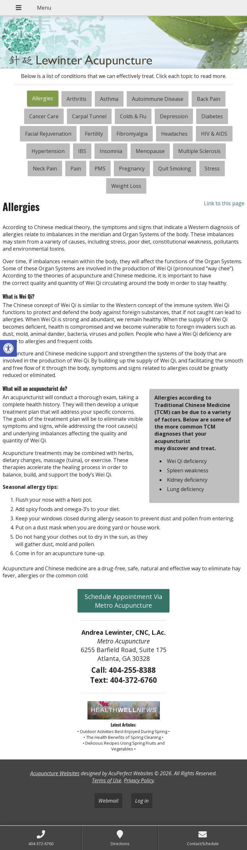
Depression (174, 116)
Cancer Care (44, 116)
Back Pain (208, 98)
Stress (212, 168)
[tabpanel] (124, 392)
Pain (75, 168)
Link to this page (224, 203)
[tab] (42, 99)
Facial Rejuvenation (48, 133)
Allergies (42, 98)
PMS (100, 168)
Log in (142, 800)
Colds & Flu (133, 116)
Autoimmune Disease (157, 98)
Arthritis (77, 98)
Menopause (150, 151)
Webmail (108, 800)
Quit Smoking (174, 168)
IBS (82, 151)
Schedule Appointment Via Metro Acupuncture (123, 601)
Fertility (94, 133)
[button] (8, 348)
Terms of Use (106, 780)
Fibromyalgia (132, 133)
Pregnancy (132, 168)
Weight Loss (126, 185)
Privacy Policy (139, 780)
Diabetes (212, 116)
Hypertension (48, 151)
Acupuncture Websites (54, 773)
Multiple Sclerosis (199, 151)
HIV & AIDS (214, 133)
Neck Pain (45, 168)
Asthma (109, 98)
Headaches (174, 133)
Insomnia (111, 151)
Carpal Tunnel (89, 116)
